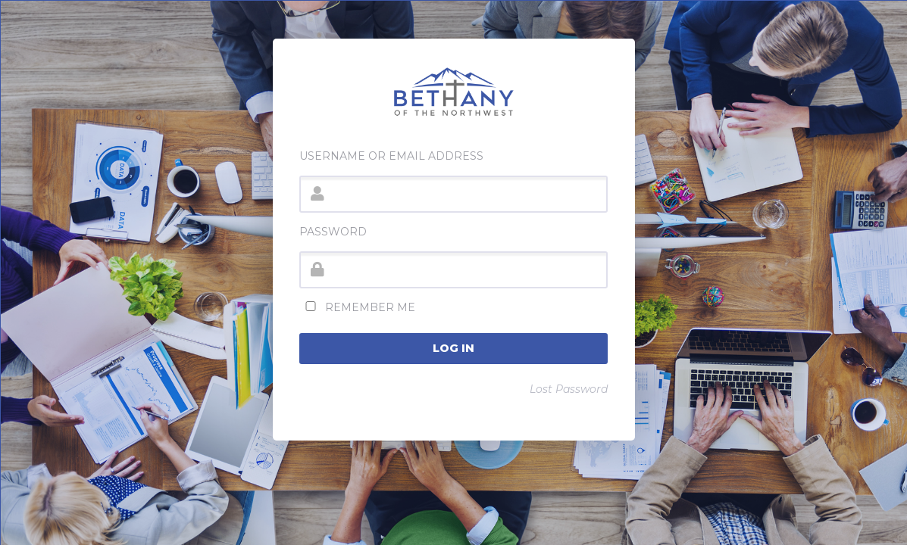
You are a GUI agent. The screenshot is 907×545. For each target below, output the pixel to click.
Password (333, 231)
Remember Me (357, 307)
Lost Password (569, 389)
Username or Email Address (391, 156)
